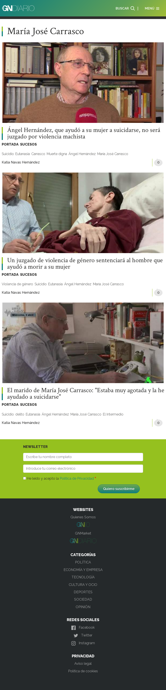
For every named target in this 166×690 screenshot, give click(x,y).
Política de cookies (83, 671)
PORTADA (10, 144)
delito (19, 414)
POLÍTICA (83, 562)
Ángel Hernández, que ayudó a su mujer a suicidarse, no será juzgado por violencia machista (83, 133)
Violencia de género (17, 284)
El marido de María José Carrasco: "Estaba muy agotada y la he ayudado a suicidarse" (85, 393)
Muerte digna (57, 154)
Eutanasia (22, 154)
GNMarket (83, 533)
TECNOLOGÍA (83, 577)
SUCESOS (28, 144)
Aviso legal (83, 663)
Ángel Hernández (82, 154)
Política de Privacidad (77, 478)
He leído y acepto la (60, 478)
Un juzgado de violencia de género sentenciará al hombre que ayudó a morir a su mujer (85, 263)
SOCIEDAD (83, 599)
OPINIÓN (83, 607)
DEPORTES (83, 592)
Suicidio (8, 154)
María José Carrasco (112, 154)
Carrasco (38, 154)
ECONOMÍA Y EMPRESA (83, 570)
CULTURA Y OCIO (83, 585)
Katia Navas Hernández (21, 162)
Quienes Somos (83, 517)
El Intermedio (113, 414)
